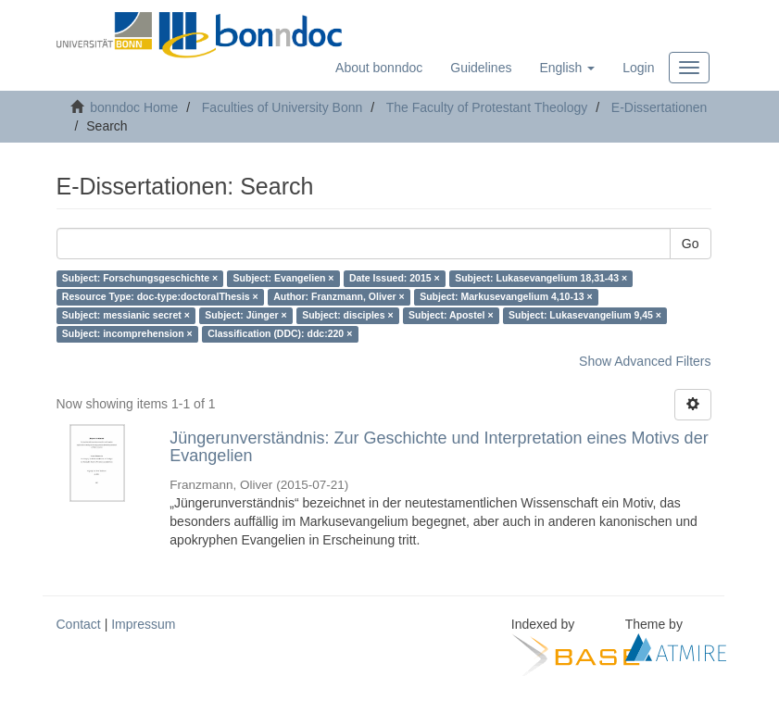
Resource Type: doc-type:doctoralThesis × (160, 297)
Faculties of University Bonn (282, 107)
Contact (79, 624)
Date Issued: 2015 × (394, 278)
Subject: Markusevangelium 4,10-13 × (506, 297)
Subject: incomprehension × (127, 334)
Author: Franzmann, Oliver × (338, 297)
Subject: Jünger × (245, 315)
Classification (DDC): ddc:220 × (279, 334)
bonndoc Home (134, 107)
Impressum (143, 624)
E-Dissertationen (659, 107)
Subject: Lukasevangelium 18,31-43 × (541, 278)
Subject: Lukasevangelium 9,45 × (585, 315)
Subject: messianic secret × (126, 315)
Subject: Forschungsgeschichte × (140, 278)
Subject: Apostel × (451, 315)
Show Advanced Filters (644, 361)
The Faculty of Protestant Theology (487, 107)
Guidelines (480, 67)
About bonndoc (378, 67)
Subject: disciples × (347, 315)
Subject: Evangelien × (283, 278)
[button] (567, 67)
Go (690, 243)
